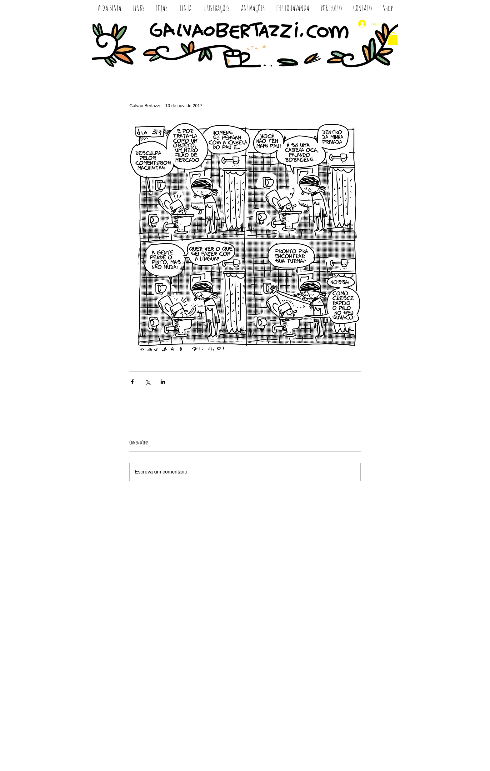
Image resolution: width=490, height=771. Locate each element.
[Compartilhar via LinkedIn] (163, 382)
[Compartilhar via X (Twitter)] (148, 382)
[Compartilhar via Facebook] (132, 382)
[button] (393, 38)
